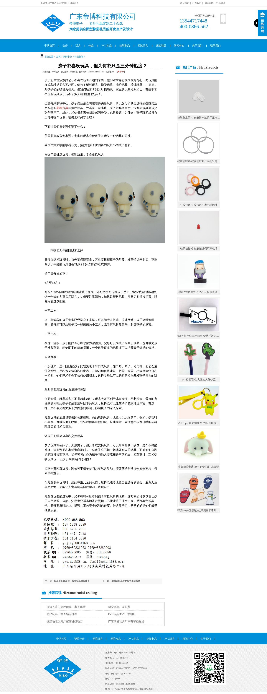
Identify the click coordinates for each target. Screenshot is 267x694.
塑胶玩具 (143, 45)
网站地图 (209, 3)
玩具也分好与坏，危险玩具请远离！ (72, 581)
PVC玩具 (169, 638)
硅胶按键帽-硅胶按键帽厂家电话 (198, 248)
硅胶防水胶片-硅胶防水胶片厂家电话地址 (201, 117)
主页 (58, 56)
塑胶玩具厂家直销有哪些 (62, 614)
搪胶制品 (161, 45)
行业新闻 (78, 56)
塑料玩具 (62, 108)
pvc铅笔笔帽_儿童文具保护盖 (198, 379)
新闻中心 (179, 45)
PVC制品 (106, 45)
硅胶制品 (124, 45)
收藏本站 (184, 3)
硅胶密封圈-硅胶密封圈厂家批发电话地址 (201, 161)
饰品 (91, 45)
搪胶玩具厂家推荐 (119, 606)
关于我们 (197, 45)
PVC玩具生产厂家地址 (122, 614)
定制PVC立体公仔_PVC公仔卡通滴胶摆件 (201, 292)
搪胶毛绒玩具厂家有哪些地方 (65, 621)
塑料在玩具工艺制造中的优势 (125, 581)
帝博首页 (49, 45)
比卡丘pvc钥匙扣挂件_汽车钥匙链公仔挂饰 (202, 423)
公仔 (65, 45)
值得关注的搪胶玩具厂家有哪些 (66, 606)
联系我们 (196, 3)
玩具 (78, 45)
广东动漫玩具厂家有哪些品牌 (126, 621)
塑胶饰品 (115, 638)
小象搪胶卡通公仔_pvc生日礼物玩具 (198, 466)
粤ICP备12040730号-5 (124, 652)
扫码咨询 (220, 3)
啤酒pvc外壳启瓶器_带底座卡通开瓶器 (199, 510)
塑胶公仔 (79, 638)
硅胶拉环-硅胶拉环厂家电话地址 (198, 205)
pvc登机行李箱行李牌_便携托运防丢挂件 (200, 335)
